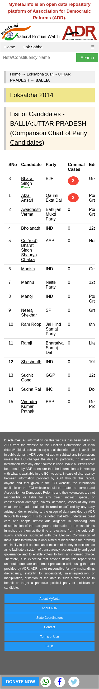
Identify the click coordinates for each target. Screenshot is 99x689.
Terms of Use (49, 637)
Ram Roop (31, 324)
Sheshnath (31, 362)
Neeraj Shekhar (29, 312)
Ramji (26, 343)
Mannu (27, 282)
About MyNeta (49, 599)
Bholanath (30, 228)
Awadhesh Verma (31, 211)
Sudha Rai (31, 389)
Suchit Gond (27, 377)
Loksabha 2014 (40, 74)
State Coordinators (49, 618)
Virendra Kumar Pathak (29, 406)
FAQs (49, 646)
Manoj (27, 296)
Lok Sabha (33, 47)
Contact (49, 627)
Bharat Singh (27, 181)
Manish (28, 269)
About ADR (49, 608)
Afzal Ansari (27, 197)
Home (9, 47)
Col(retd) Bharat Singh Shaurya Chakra (29, 250)
